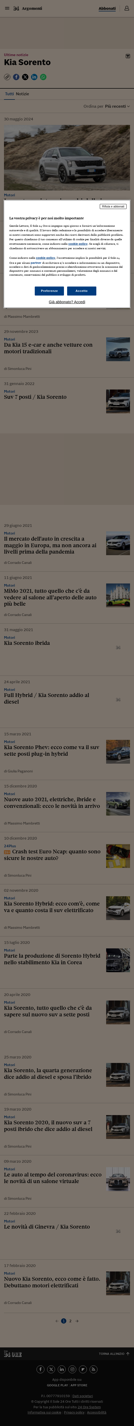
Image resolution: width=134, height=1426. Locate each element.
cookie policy (78, 243)
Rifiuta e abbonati (113, 206)
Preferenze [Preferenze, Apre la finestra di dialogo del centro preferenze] (49, 290)
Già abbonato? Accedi (67, 302)
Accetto (82, 290)
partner (36, 262)
